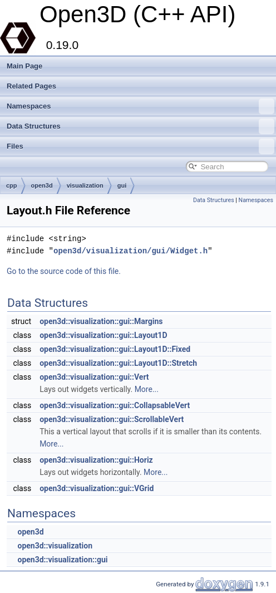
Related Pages (31, 86)
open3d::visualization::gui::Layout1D (103, 335)
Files (140, 146)
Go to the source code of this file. (64, 271)
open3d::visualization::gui (62, 559)
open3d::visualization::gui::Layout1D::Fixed (115, 349)
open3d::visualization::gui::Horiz (96, 459)
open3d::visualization (54, 545)
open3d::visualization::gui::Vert (94, 377)
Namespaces (140, 106)
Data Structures (140, 126)
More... (147, 389)
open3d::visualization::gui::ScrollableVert (112, 419)
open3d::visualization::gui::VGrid (97, 488)
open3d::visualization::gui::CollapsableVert (115, 405)
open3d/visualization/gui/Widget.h (130, 251)
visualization (85, 185)
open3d (42, 185)
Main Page (24, 66)
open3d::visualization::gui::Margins (101, 321)
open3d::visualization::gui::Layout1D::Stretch (118, 363)
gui (122, 185)
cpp (11, 185)
